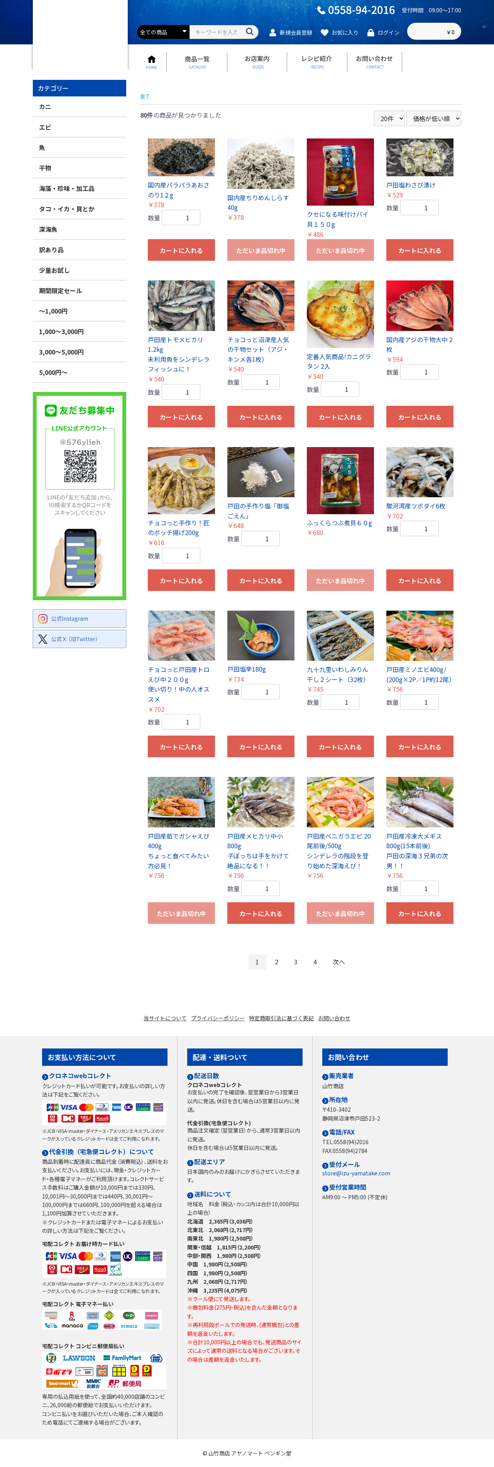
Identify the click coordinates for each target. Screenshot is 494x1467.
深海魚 (48, 246)
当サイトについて (157, 1021)
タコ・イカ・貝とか (67, 225)
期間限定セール (60, 307)
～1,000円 (53, 328)
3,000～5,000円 (61, 368)
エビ (45, 144)
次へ (343, 979)
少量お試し (54, 287)
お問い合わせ (342, 1021)
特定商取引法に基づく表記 (284, 1021)
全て (146, 112)
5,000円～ (53, 389)
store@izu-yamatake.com (356, 1173)
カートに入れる (181, 267)
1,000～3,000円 (61, 348)
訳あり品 (51, 266)
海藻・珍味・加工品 (67, 205)
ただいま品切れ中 (261, 267)
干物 (45, 184)
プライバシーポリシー (215, 1021)
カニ (45, 123)
